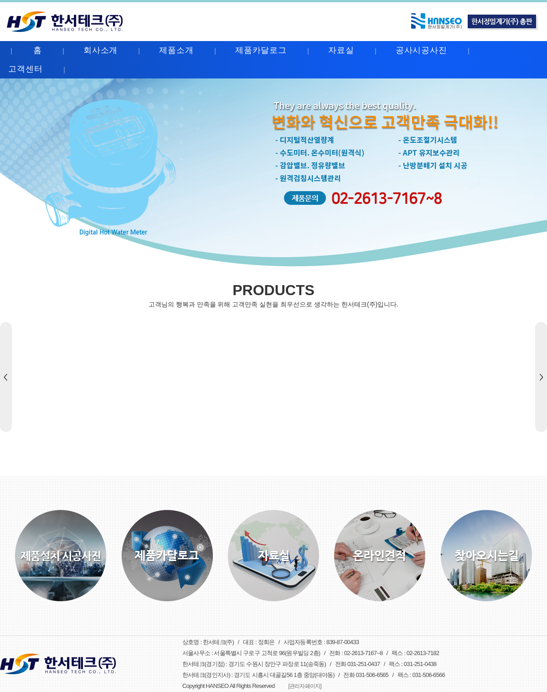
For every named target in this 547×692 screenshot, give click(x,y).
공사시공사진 (421, 50)
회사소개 (100, 50)
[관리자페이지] (304, 686)
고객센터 (25, 68)
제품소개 (176, 50)
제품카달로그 (261, 50)
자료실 (341, 50)
